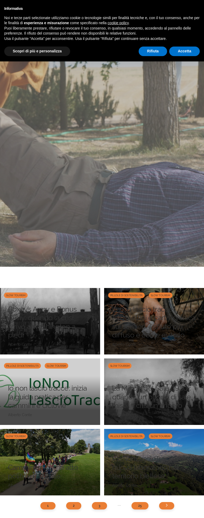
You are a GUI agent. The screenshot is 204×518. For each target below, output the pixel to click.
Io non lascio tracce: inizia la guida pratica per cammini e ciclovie (47, 397)
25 (140, 506)
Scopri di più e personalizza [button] (37, 51)
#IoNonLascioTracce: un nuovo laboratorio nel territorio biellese (150, 467)
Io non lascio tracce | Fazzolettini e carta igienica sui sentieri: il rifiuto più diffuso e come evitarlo (154, 322)
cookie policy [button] (118, 23)
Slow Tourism (16, 295)
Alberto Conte (20, 344)
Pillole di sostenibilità (126, 295)
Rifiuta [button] (153, 51)
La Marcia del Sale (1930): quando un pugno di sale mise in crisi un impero (151, 397)
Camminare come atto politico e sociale (43, 471)
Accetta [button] (184, 51)
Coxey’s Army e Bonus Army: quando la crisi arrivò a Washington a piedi (42, 322)
